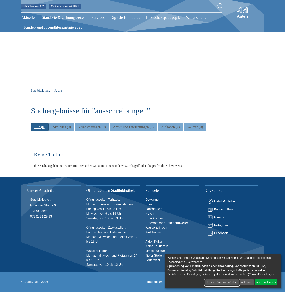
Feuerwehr (153, 260)
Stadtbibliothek (40, 90)
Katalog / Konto (221, 209)
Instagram (218, 225)
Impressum (155, 281)
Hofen (150, 213)
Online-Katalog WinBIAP (65, 6)
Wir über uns (196, 17)
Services (98, 17)
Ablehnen (246, 282)
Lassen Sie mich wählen (222, 282)
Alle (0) (39, 127)
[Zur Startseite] (242, 12)
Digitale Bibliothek (125, 17)
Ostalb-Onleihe (221, 201)
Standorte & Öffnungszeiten (64, 17)
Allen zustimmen (266, 282)
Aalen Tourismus (157, 246)
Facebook (218, 233)
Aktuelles (28, 17)
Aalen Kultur (154, 241)
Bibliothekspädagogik (163, 17)
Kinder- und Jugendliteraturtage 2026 (53, 27)
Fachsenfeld (154, 209)
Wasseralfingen (156, 227)
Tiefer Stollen (155, 255)
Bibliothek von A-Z (33, 6)
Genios (216, 217)
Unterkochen (154, 218)
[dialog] (223, 271)
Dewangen (153, 199)
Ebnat (150, 204)
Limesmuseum (156, 250)
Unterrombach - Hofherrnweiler (167, 223)
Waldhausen (154, 232)
